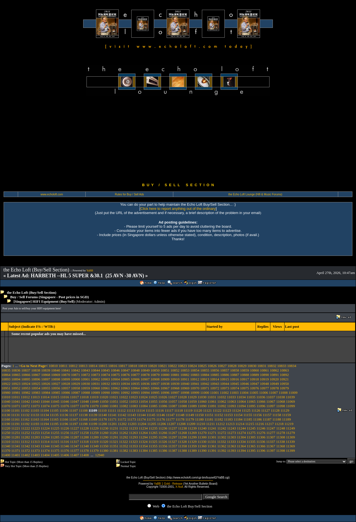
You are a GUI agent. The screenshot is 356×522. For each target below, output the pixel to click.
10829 (242, 366)
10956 (55, 388)
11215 (249, 424)
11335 (251, 442)
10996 (165, 392)
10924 (26, 384)
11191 (15, 424)
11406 (64, 455)
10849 (145, 370)
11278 (280, 433)
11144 (141, 415)
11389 (192, 450)
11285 (54, 437)
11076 (64, 406)
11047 (74, 401)
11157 (267, 415)
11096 (260, 406)
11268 (182, 433)
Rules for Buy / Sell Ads (129, 194)
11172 (122, 419)
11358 (182, 446)
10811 (63, 366)
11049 (94, 401)
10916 (234, 379)
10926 (45, 384)
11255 (54, 433)
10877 (135, 375)
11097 (270, 406)
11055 (153, 401)
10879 (155, 375)
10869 (55, 375)
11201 (112, 424)
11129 (284, 410)
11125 (246, 410)
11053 (133, 401)
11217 (269, 424)
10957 (65, 388)
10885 (214, 375)
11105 (54, 410)
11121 (207, 410)
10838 (35, 370)
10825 (202, 366)
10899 (65, 379)
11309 (290, 437)
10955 (45, 388)
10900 (75, 379)
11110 (102, 410)
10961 (105, 388)
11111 (112, 410)
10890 (264, 375)
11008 (283, 392)
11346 (64, 446)
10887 (234, 375)
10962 (115, 388)
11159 (286, 415)
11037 (270, 397)
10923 (16, 384)
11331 (211, 442)
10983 (35, 392)
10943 (214, 384)
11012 (25, 397)
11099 (290, 406)
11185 (247, 419)
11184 (238, 419)
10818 (132, 366)
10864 (6, 375)
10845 (105, 370)
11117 (169, 410)
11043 (35, 401)
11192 (25, 424)
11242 (221, 428)
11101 (15, 410)
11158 (276, 415)
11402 (25, 455)
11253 (35, 433)
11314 (45, 442)
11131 (15, 415)
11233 (133, 428)
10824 (192, 366)
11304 (241, 437)
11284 (45, 437)
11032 (221, 397)
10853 (185, 370)
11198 (83, 424)
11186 (257, 419)
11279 (290, 433)
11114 (140, 410)
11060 (202, 401)
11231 (113, 428)
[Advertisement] (178, 139)
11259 (94, 433)
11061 (211, 401)
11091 (211, 406)
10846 (115, 370)
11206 (161, 424)
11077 (74, 406)
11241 (211, 428)
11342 (25, 446)
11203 (132, 424)
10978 (274, 388)
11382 (123, 450)
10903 (105, 379)
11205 (151, 424)
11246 (260, 428)
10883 (194, 375)
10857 (224, 370)
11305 (251, 437)
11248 (280, 428)
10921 (284, 379)
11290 (104, 437)
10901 (85, 379)
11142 (122, 415)
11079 (94, 406)
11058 (182, 401)
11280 (5, 437)
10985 (55, 392)
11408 (84, 455)
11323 (133, 442)
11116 (159, 410)
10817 (122, 366)
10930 (85, 384)
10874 (105, 375)
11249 (290, 428)
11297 (172, 437)
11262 (123, 433)
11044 (45, 401)
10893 (6, 379)
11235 (153, 428)
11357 (172, 446)
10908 (155, 379)
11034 (241, 397)
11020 (103, 397)
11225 (54, 428)
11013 (35, 397)
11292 (123, 437)
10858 (234, 370)
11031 (211, 397)
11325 (153, 442)
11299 (192, 437)
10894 (16, 379)
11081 (113, 406)
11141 (112, 415)
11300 (202, 437)
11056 (163, 401)
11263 (133, 433)
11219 (289, 424)
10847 (125, 370)
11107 (73, 410)
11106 (64, 410)
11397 (270, 450)
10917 (244, 379)
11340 (5, 446)
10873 (95, 375)
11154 (238, 415)
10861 (264, 370)
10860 (254, 370)
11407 (74, 455)
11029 (192, 397)
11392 (221, 450)
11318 (84, 442)
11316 (64, 442)
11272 (221, 433)
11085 (153, 406)
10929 (75, 384)
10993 (135, 392)
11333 (231, 442)
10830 (252, 366)
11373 (35, 450)
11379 (94, 450)
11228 (84, 428)
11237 (172, 428)
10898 (55, 379)
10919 (264, 379)
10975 (244, 388)
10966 (155, 388)
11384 (143, 450)
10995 (155, 392)
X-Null (179, 486)
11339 (290, 442)
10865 (16, 375)
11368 (280, 446)
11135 (54, 415)
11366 (260, 446)
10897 (45, 379)
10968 (175, 388)
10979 (284, 388)
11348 (84, 446)
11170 (102, 419)
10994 (145, 392)
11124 (236, 410)
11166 (64, 419)
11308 (280, 437)
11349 (94, 446)
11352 (123, 446)
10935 (135, 384)
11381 (113, 450)
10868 (45, 375)
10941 (194, 384)
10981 (16, 392)
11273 (231, 433)
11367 (270, 446)
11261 (113, 433)
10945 (234, 384)
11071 (15, 406)
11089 (192, 406)
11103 (34, 410)
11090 (202, 406)
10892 (284, 375)
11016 (64, 397)
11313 (35, 442)
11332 (221, 442)
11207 (171, 424)
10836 (16, 370)
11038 (280, 397)
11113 (131, 410)
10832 (271, 366)
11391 (211, 450)
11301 (211, 437)
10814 (93, 366)
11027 (172, 397)
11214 (239, 424)
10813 (83, 366)
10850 (155, 370)
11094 (241, 406)
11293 (133, 437)
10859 (244, 370)
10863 (284, 370)
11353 (133, 446)
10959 (85, 388)
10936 (145, 384)
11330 (201, 442)
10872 (85, 375)
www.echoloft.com (52, 194)
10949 (274, 384)
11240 (202, 428)
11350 (104, 446)
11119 (188, 410)
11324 (143, 442)
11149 (189, 415)
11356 (163, 446)
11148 (179, 415)
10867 (35, 375)
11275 (251, 433)
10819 (142, 366)
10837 (26, 370)
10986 (65, 392)
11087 (172, 406)
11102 (25, 410)
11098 (280, 406)
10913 (204, 379)
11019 (94, 397)
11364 (241, 446)
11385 (153, 450)
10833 (281, 366)
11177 (170, 419)
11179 (189, 419)
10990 (105, 392)
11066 (260, 401)
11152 (218, 415)
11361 (211, 446)
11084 (143, 406)
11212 (220, 424)
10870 (65, 375)
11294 (143, 437)
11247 (270, 428)
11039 (290, 397)
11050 (104, 401)
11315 (54, 442)
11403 (35, 455)
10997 (175, 392)
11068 (280, 401)
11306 (260, 437)
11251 (15, 433)
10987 (75, 392)
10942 (204, 384)
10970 (194, 388)
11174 (141, 419)
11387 (172, 450)
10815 (102, 366)
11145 (151, 415)
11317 (74, 442)
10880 (165, 375)
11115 (150, 410)
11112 (121, 410)
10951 (6, 388)
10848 (135, 370)
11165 (54, 419)
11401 (15, 455)
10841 (65, 370)
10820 (152, 366)
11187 (267, 419)
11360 (202, 446)
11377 (74, 450)
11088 (182, 406)
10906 (135, 379)
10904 (115, 379)
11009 (293, 392)
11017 (74, 397)
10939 (175, 384)
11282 (25, 437)
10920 (274, 379)
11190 (5, 424)
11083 (133, 406)
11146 (160, 415)
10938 (165, 384)
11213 (230, 424)
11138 (83, 415)
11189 (286, 419)
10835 (6, 370)
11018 (84, 397)
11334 (241, 442)
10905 (125, 379)
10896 (35, 379)
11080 (104, 406)
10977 (264, 388)
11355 (153, 446)
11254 (45, 433)
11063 (231, 401)
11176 (160, 419)
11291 (113, 437)
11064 (241, 401)
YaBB (89, 270)
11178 (179, 419)
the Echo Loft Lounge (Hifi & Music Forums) (255, 194)
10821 (162, 366)
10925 (35, 384)
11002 (224, 392)
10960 (95, 388)
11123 (226, 410)
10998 (185, 392)
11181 (209, 419)
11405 (54, 455)
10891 (274, 375)
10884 (204, 375)
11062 (221, 401)
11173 (131, 419)
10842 (75, 370)
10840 (55, 370)
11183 (228, 419)
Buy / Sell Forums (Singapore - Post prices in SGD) (49, 297)
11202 (122, 424)
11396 (260, 450)
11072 (25, 406)
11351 (113, 446)
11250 (5, 433)
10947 (254, 384)
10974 (234, 388)
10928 (65, 384)
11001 (214, 392)
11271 (211, 433)
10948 (264, 384)
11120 (197, 410)
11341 (15, 446)
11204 (141, 424)
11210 (200, 424)
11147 (170, 415)
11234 (143, 428)
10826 (212, 366)
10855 (204, 370)
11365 (251, 446)
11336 (260, 442)
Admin (99, 301)
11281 (15, 437)
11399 (290, 450)
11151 (209, 415)
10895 (26, 379)
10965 (145, 388)
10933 (115, 384)
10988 (85, 392)
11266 (163, 433)
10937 (155, 384)
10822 (172, 366)
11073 (35, 406)
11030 (201, 397)
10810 (53, 366)
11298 (182, 437)
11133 (34, 415)
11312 (25, 442)
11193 (34, 424)
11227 (74, 428)
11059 (192, 401)
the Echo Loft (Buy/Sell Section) (31, 292)
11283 (35, 437)
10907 (145, 379)
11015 (54, 397)
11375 (54, 450)
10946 (244, 384)
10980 (6, 392)
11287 (74, 437)
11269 (192, 433)
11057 (172, 401)
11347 (74, 446)
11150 (199, 415)
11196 (64, 424)
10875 (115, 375)
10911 (185, 379)
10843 (85, 370)
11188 (276, 419)
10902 (95, 379)
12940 (99, 455)
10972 (214, 388)
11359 (192, 446)
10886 (224, 375)
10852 (175, 370)
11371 (15, 450)
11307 (270, 437)
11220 (5, 428)
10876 (125, 375)
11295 (153, 437)
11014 (45, 397)
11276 (260, 433)
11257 (74, 433)
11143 (131, 415)
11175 (151, 419)
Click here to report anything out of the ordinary (178, 209)
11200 (102, 424)
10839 (45, 370)
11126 (255, 410)
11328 (182, 442)
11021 (113, 397)
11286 (64, 437)
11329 (192, 442)
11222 (25, 428)
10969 (185, 388)
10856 (214, 370)
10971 (204, 388)
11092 (221, 406)
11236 (163, 428)
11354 (143, 446)
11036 (260, 397)
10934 (125, 384)
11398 (280, 450)
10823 (182, 366)
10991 (115, 392)
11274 (241, 433)
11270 (202, 433)
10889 (254, 375)
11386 (163, 450)
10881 (175, 375)
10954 (35, 388)
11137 (73, 415)
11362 (221, 446)
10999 (194, 392)
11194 (44, 424)
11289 (94, 437)
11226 (64, 428)
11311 (15, 442)
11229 (94, 428)
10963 (125, 388)
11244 (241, 428)
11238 (182, 428)
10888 (244, 375)
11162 (25, 419)
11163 (34, 419)
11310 (5, 442)
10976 (254, 388)
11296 (163, 437)
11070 (5, 406)
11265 (153, 433)
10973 (224, 388)
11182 (218, 419)
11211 (210, 424)
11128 (275, 410)
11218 (279, 424)
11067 (270, 401)
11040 (5, 401)
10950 (284, 384)
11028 (182, 397)
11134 (44, 415)
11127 (265, 410)
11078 (84, 406)
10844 (95, 370)
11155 (247, 415)
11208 (181, 424)
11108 (83, 410)
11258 (84, 433)
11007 (273, 392)
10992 (125, 392)
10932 (105, 384)
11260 (104, 433)
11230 (104, 428)
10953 (26, 388)
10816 (112, 366)
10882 (185, 375)
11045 (54, 401)
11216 (259, 424)
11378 (84, 450)
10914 (214, 379)
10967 (165, 388)
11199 (92, 424)
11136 (64, 415)
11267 (172, 433)
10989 (95, 392)
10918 (254, 379)
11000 (204, 392)
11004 (243, 392)
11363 (231, 446)
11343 (35, 446)
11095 (251, 406)
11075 (54, 406)
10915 (224, 379)
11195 (54, 424)
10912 (194, 379)
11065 (251, 401)
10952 (16, 388)
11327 (172, 442)
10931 (95, 384)
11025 (153, 397)
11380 (104, 450)
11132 (25, 415)
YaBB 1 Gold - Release (168, 483)
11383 (133, 450)
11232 (123, 428)
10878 (145, 375)
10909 (165, 379)
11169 (92, 419)
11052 (123, 401)
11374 (45, 450)
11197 (73, 424)
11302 (221, 437)
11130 (5, 415)
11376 (64, 450)
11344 (45, 446)
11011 (15, 397)
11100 (5, 410)
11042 (25, 401)
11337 (270, 442)
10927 (55, 384)
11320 (103, 442)
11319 (94, 442)
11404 (45, 455)
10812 (73, 366)
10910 (175, 379)
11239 (192, 428)
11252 (25, 433)
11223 (35, 428)
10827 (222, 366)
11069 (290, 401)
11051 (113, 401)
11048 (84, 401)
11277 (270, 433)
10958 (75, 388)
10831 (261, 366)
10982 (26, 392)
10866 (26, 375)
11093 (231, 406)
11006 (263, 392)
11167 (73, 419)
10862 (274, 370)
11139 (92, 415)
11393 (231, 450)
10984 (45, 392)
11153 (228, 415)
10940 (185, 384)
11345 (54, 446)
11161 (15, 419)
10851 (165, 370)
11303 (231, 437)
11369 (290, 446)
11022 (123, 397)
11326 (162, 442)
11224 (45, 428)
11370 (5, 450)
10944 (224, 384)
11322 (123, 442)
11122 (217, 410)
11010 (5, 397)
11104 (44, 410)
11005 (253, 392)
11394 (241, 450)
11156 (257, 415)
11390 (202, 450)
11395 (251, 450)
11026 (162, 397)
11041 (15, 401)
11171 (112, 419)
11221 (15, 428)
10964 (135, 388)
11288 (84, 437)
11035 (251, 397)
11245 (251, 428)
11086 (163, 406)
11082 (123, 406)
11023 (133, 397)
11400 (5, 455)
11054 (143, 401)
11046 (64, 401)
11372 (25, 450)
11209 (191, 424)
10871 (75, 375)
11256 (64, 433)
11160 (5, 419)
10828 (232, 366)
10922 (6, 384)
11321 (113, 442)
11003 (234, 392)
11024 (143, 397)
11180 (199, 419)
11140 (102, 415)
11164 (44, 419)
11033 (231, 397)
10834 (291, 366)
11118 (178, 410)
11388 (182, 450)
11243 (231, 428)
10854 (194, 370)
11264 (143, 433)
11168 (83, 419)
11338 (280, 442)
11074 (45, 406)
